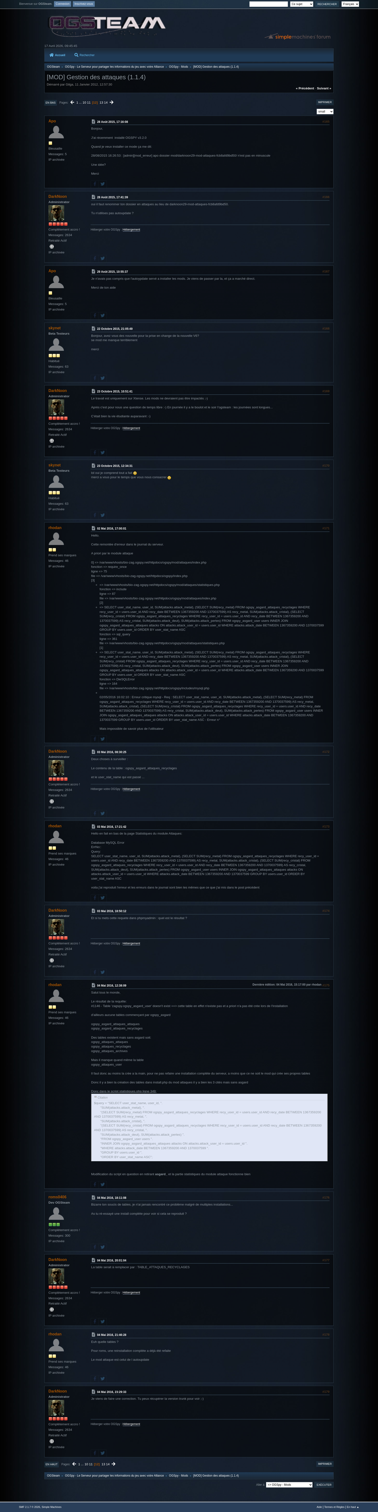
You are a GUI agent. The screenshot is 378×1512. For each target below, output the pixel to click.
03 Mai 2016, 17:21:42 (111, 826)
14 (106, 102)
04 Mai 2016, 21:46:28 (111, 1335)
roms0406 (57, 1197)
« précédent (305, 88)
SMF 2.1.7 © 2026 (29, 1506)
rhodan (54, 528)
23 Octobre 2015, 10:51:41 (115, 391)
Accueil (57, 55)
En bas (51, 102)
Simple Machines (51, 1506)
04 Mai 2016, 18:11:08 (111, 1198)
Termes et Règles (334, 1506)
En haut (52, 1464)
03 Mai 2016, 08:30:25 (111, 752)
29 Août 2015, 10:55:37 (112, 271)
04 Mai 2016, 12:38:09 (111, 985)
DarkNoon (57, 196)
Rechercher (84, 55)
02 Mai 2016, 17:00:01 (111, 528)
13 (101, 102)
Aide (319, 1506)
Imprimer (325, 102)
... (81, 102)
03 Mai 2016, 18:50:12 (111, 911)
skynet (54, 328)
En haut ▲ (353, 1506)
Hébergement (131, 229)
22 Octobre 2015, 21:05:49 (115, 329)
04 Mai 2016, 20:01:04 (111, 1260)
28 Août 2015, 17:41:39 (112, 197)
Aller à (260, 1484)
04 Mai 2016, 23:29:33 (111, 1392)
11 (89, 102)
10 (84, 102)
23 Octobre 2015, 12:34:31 (115, 466)
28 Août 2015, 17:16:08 (112, 122)
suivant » (324, 88)
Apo (52, 121)
